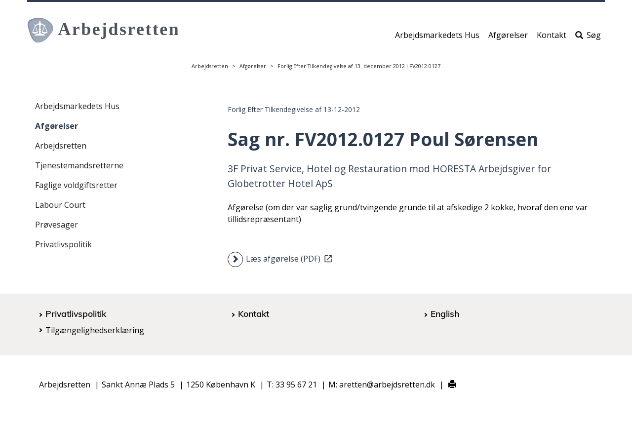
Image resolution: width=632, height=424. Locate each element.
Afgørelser (508, 38)
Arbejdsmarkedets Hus (437, 38)
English (445, 313)
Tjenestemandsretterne (79, 165)
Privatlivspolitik (63, 244)
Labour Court (60, 204)
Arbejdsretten (210, 66)
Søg (588, 38)
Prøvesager (56, 224)
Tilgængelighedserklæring (94, 330)
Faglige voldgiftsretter (76, 185)
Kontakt (551, 38)
